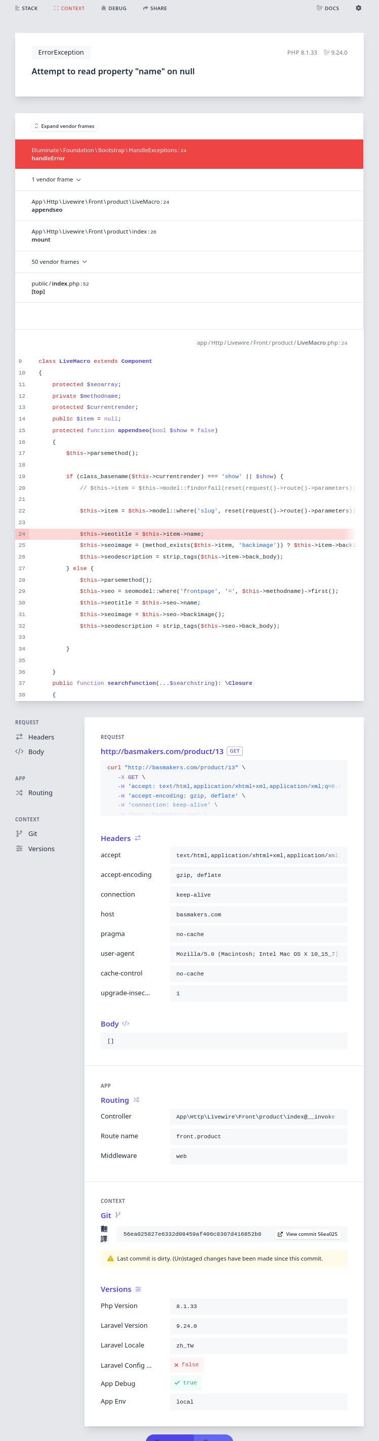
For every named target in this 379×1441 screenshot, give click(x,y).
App (20, 778)
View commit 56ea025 (308, 1234)
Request (27, 722)
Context (27, 819)
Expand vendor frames (65, 126)
